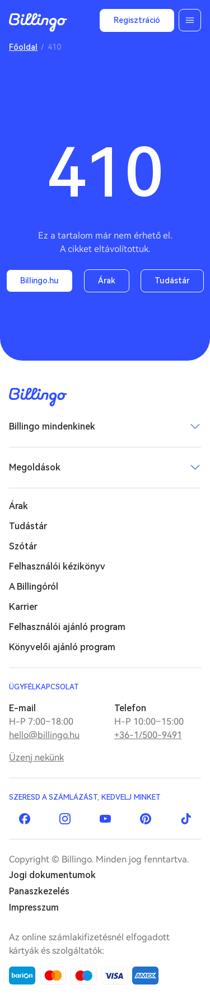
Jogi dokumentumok (52, 875)
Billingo (38, 22)
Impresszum (34, 907)
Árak (106, 280)
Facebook (24, 818)
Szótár (23, 546)
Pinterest (145, 818)
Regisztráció (137, 20)
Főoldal (23, 47)
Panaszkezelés (39, 891)
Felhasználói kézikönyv (57, 566)
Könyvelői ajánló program (62, 647)
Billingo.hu (39, 280)
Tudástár (172, 280)
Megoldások (34, 467)
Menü (190, 20)
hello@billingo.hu (44, 735)
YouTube (105, 818)
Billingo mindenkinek (52, 426)
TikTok (186, 818)
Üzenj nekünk (36, 757)
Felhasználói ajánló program (67, 627)
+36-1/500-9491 (148, 735)
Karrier (23, 606)
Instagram (65, 818)
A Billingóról (33, 586)
